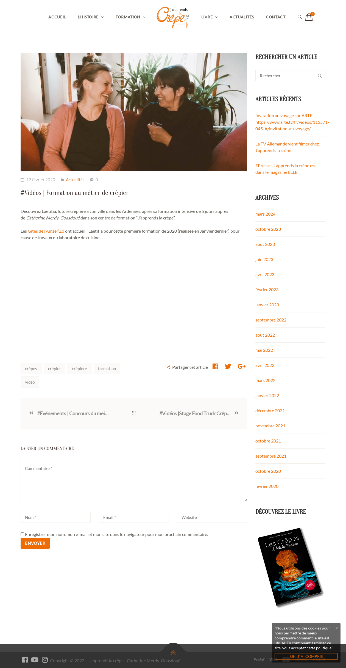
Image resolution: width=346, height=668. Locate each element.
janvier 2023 (267, 304)
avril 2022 (264, 365)
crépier (54, 368)
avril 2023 (264, 274)
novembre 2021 (270, 425)
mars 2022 (265, 380)
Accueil (57, 17)
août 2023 (265, 244)
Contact (276, 17)
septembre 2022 (270, 319)
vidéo (30, 382)
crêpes (31, 368)
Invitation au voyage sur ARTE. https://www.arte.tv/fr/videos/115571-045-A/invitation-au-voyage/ (292, 122)
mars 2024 (265, 213)
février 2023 (266, 289)
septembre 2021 (270, 455)
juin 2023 (264, 259)
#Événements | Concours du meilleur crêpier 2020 (72, 413)
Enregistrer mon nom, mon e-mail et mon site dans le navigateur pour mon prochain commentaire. (116, 534)
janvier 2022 (267, 395)
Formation (128, 17)
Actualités (242, 17)
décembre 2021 (270, 410)
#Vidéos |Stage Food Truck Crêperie (196, 413)
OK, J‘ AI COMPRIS (306, 656)
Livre (207, 17)
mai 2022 (264, 350)
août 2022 (265, 334)
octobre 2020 (268, 471)
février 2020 (266, 486)
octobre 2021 (268, 440)
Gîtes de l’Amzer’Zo (46, 230)
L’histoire (88, 17)
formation (107, 368)
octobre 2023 (268, 229)
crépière (79, 368)
